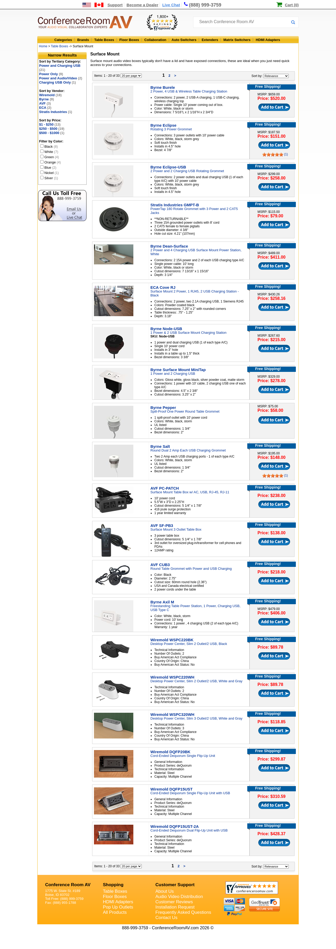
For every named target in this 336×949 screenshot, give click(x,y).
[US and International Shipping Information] (93, 5)
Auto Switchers (184, 40)
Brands (83, 40)
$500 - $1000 (51, 133)
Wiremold (50, 95)
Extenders (210, 40)
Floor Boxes (129, 40)
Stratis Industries (55, 112)
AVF (45, 103)
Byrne (46, 99)
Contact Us (166, 917)
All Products (115, 912)
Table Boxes (104, 40)
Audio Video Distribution (179, 896)
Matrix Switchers (236, 40)
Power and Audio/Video (60, 78)
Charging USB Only (57, 82)
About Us (164, 891)
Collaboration (155, 40)
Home (43, 46)
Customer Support (175, 884)
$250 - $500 (51, 129)
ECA (45, 108)
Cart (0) (292, 5)
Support (115, 5)
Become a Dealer (142, 5)
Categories (63, 40)
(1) (286, 154)
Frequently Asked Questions (183, 912)
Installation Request (175, 907)
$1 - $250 (50, 124)
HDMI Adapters (268, 40)
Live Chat (171, 5)
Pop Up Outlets (118, 907)
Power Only (51, 74)
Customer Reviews (174, 901)
